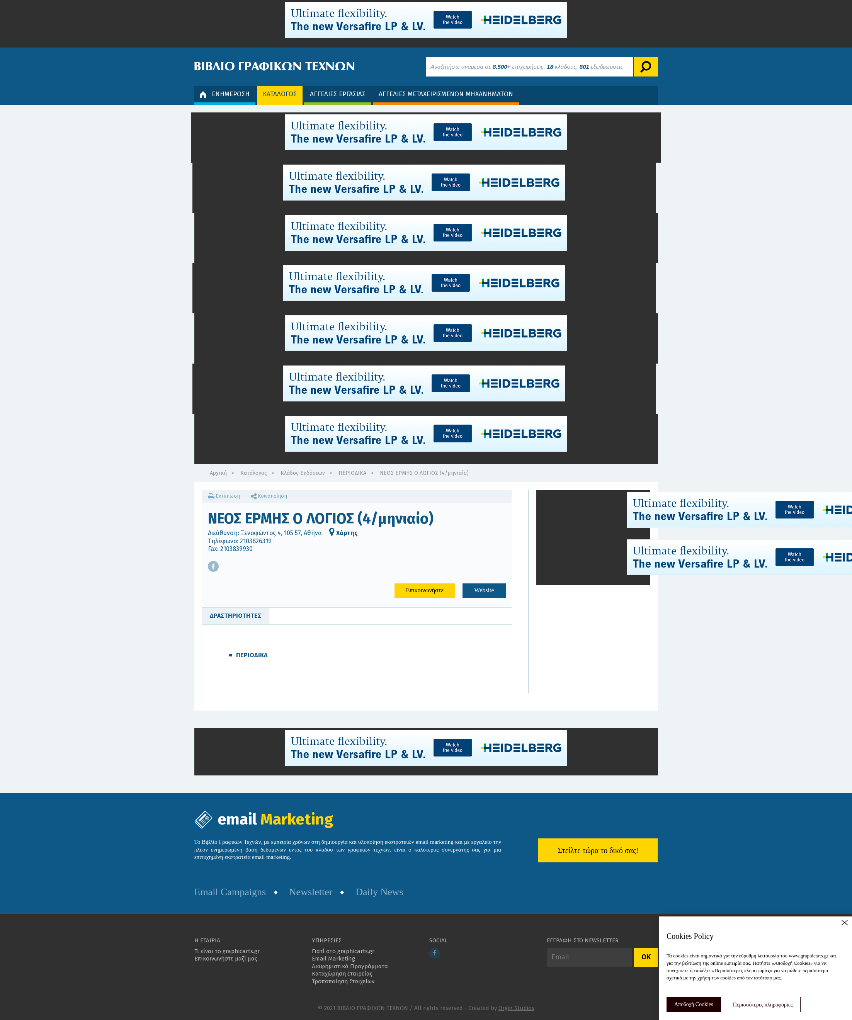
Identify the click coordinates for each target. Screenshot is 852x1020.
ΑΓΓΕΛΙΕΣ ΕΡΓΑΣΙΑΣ (338, 94)
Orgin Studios (516, 1008)
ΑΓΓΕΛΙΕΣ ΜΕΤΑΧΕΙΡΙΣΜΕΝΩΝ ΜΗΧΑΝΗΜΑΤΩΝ (446, 94)
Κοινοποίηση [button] (269, 496)
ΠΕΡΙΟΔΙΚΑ (352, 473)
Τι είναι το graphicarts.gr (227, 951)
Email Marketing (333, 958)
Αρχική (218, 473)
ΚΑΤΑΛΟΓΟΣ (280, 94)
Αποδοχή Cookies (693, 1004)
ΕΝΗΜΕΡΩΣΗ (225, 94)
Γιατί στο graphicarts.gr (343, 951)
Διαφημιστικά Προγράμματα (350, 966)
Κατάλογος (253, 473)
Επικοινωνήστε (425, 590)
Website (484, 590)
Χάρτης (343, 533)
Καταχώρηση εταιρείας (342, 973)
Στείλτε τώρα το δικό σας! (598, 850)
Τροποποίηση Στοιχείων (343, 981)
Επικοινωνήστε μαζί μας (225, 958)
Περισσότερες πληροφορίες (763, 1005)
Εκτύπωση (224, 496)
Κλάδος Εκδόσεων (303, 473)
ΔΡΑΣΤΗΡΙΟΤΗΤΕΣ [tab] (235, 615)
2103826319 (256, 541)
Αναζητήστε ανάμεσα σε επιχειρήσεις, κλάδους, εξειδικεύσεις (527, 66)
